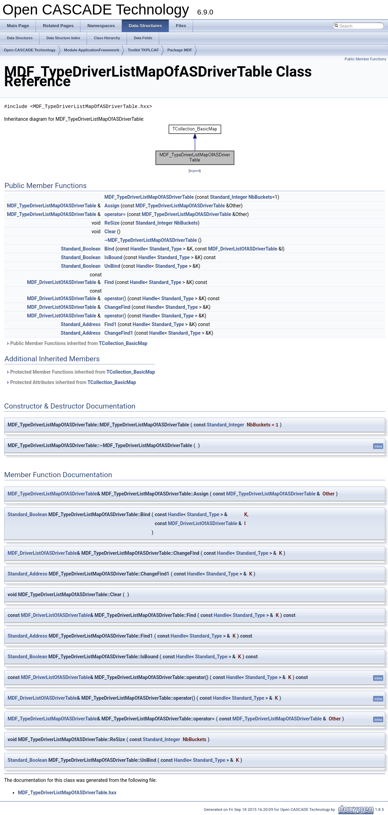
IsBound (114, 257)
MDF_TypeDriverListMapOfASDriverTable (149, 197)
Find (109, 282)
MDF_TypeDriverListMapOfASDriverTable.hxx (67, 792)
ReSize (112, 223)
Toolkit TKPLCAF (143, 50)
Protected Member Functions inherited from (80, 372)
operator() (115, 298)
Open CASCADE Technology (30, 50)
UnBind (112, 266)
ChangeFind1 (119, 333)
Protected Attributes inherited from (71, 382)
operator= (115, 214)
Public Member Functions (365, 59)
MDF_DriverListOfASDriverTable (243, 249)
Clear (110, 231)
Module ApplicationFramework (91, 50)
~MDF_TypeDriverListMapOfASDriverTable (151, 240)
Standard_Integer (228, 197)
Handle (138, 249)
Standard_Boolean (81, 249)
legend (195, 171)
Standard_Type (165, 249)
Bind (109, 249)
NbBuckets (260, 197)
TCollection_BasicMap (123, 343)
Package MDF (179, 50)
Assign (112, 205)
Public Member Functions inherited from (76, 343)
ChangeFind (117, 307)
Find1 (111, 324)
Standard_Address (80, 324)
